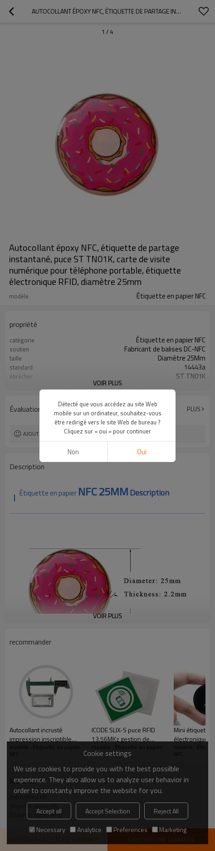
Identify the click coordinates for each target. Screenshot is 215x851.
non (73, 452)
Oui (142, 452)
